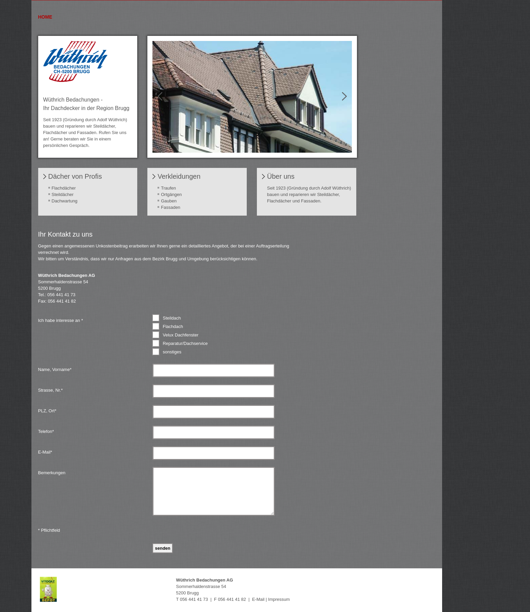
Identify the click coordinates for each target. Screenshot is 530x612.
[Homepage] (75, 80)
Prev (163, 96)
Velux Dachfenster (180, 334)
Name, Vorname (55, 369)
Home (45, 17)
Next (342, 96)
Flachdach (173, 326)
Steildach (171, 318)
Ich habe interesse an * (60, 320)
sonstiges (172, 351)
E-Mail (45, 452)
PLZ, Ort (47, 410)
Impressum (279, 599)
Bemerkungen (52, 472)
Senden (162, 548)
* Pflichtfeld (49, 530)
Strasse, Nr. (50, 390)
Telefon (46, 431)
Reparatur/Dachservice (185, 343)
